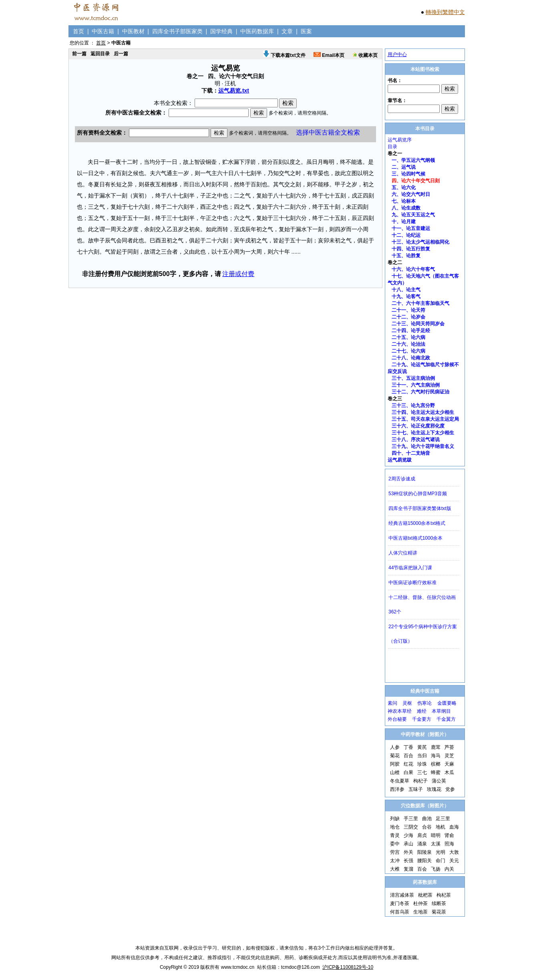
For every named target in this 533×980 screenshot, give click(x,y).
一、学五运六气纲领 (413, 160)
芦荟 (449, 747)
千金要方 (421, 719)
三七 (422, 772)
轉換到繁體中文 (445, 12)
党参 (450, 789)
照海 (449, 844)
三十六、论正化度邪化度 (418, 426)
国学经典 (221, 31)
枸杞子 (420, 781)
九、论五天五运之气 (413, 215)
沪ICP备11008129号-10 (347, 967)
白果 (408, 772)
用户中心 (397, 54)
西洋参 (397, 789)
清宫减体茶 (402, 895)
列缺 (395, 818)
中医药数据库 (257, 31)
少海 (408, 835)
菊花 (395, 755)
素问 (392, 703)
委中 (395, 844)
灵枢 (407, 703)
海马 (435, 755)
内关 (449, 869)
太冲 (395, 860)
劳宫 (395, 852)
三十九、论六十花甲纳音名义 (423, 446)
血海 (454, 827)
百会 (422, 869)
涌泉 (422, 844)
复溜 (408, 869)
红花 (408, 764)
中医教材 (133, 31)
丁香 (408, 747)
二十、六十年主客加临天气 (420, 303)
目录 (392, 146)
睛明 (435, 835)
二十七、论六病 (408, 351)
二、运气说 (404, 167)
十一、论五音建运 (411, 228)
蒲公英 (439, 781)
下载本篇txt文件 (284, 55)
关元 (454, 860)
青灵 (395, 835)
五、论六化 (404, 187)
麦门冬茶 (399, 903)
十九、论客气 (406, 296)
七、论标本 (404, 201)
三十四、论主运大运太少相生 (423, 412)
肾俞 (449, 835)
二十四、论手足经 (411, 330)
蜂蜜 (435, 772)
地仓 (395, 827)
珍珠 (422, 764)
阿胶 (395, 764)
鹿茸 (435, 747)
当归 (422, 755)
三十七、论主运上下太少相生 (423, 433)
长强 (408, 860)
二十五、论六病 (408, 337)
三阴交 (411, 827)
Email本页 (329, 55)
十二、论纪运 (406, 235)
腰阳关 (424, 860)
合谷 (427, 827)
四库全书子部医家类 (177, 31)
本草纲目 (441, 711)
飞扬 (435, 869)
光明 (440, 852)
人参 (395, 747)
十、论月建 (404, 221)
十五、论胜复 (406, 255)
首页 (78, 31)
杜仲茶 (420, 903)
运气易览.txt (233, 90)
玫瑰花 (434, 789)
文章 (287, 31)
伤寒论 (424, 703)
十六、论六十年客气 (413, 269)
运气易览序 (400, 140)
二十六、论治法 (408, 344)
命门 (440, 860)
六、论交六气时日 (411, 194)
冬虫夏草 (399, 781)
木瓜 (449, 772)
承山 (408, 844)
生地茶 (420, 912)
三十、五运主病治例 (413, 378)
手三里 (411, 818)
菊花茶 (439, 912)
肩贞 (422, 835)
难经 (421, 711)
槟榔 (435, 764)
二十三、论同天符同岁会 (418, 324)
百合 (408, 755)
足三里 (443, 818)
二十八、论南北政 (411, 358)
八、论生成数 (406, 208)
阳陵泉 (424, 852)
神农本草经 (400, 711)
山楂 (395, 772)
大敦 (454, 852)
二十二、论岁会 (408, 317)
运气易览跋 (400, 460)
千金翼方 (446, 719)
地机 (440, 827)
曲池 (427, 818)
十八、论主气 (406, 289)
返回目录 (100, 53)
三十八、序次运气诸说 (416, 439)
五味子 (415, 789)
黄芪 (422, 747)
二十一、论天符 (408, 310)
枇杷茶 (425, 895)
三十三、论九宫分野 (413, 405)
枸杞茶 (443, 895)
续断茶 (439, 903)
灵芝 (449, 755)
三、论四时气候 (408, 174)
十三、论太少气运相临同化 (420, 242)
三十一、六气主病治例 (416, 385)
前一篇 (79, 53)
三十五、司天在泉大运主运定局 (425, 419)
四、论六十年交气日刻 (416, 180)
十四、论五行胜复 (411, 249)
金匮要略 (447, 703)
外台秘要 (397, 719)
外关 (408, 852)
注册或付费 (238, 273)
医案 (306, 31)
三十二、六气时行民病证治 (420, 392)
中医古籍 (103, 31)
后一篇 (121, 53)
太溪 (435, 844)
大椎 (395, 869)
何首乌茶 (399, 912)
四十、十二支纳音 (411, 453)
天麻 (449, 764)
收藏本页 (365, 55)
